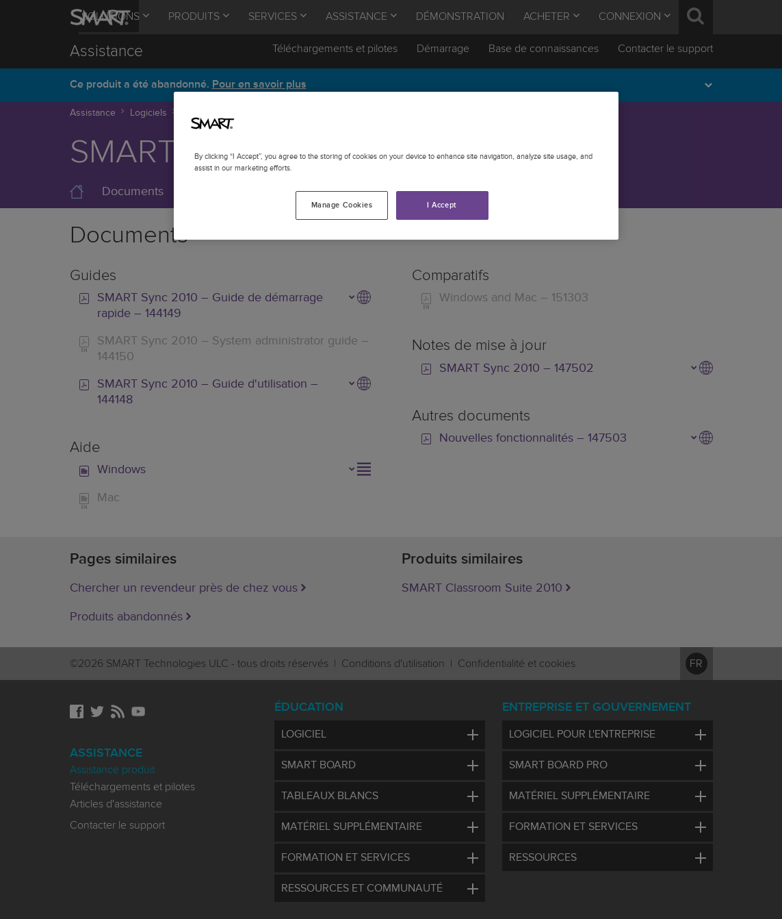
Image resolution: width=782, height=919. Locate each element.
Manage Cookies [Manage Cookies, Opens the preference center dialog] (342, 205)
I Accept (442, 205)
